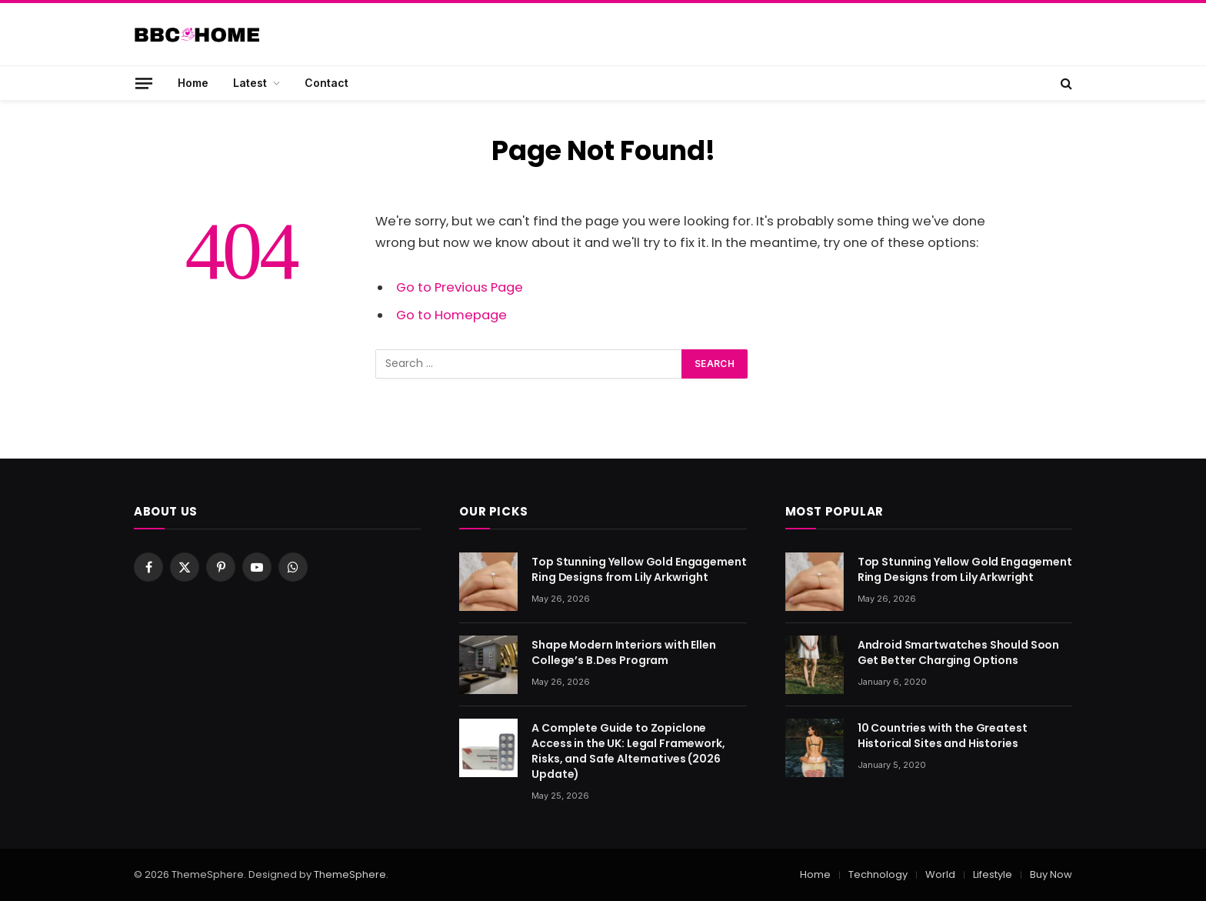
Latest (250, 82)
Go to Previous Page (459, 287)
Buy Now (1051, 874)
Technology (878, 874)
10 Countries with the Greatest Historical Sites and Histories (943, 735)
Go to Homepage (451, 315)
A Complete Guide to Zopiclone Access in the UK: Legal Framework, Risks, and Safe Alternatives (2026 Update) (628, 751)
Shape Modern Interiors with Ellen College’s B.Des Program (623, 652)
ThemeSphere (350, 874)
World (940, 874)
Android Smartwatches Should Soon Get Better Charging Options (959, 652)
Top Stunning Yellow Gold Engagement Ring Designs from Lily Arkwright (638, 569)
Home (193, 82)
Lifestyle (992, 874)
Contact (326, 82)
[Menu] (143, 82)
